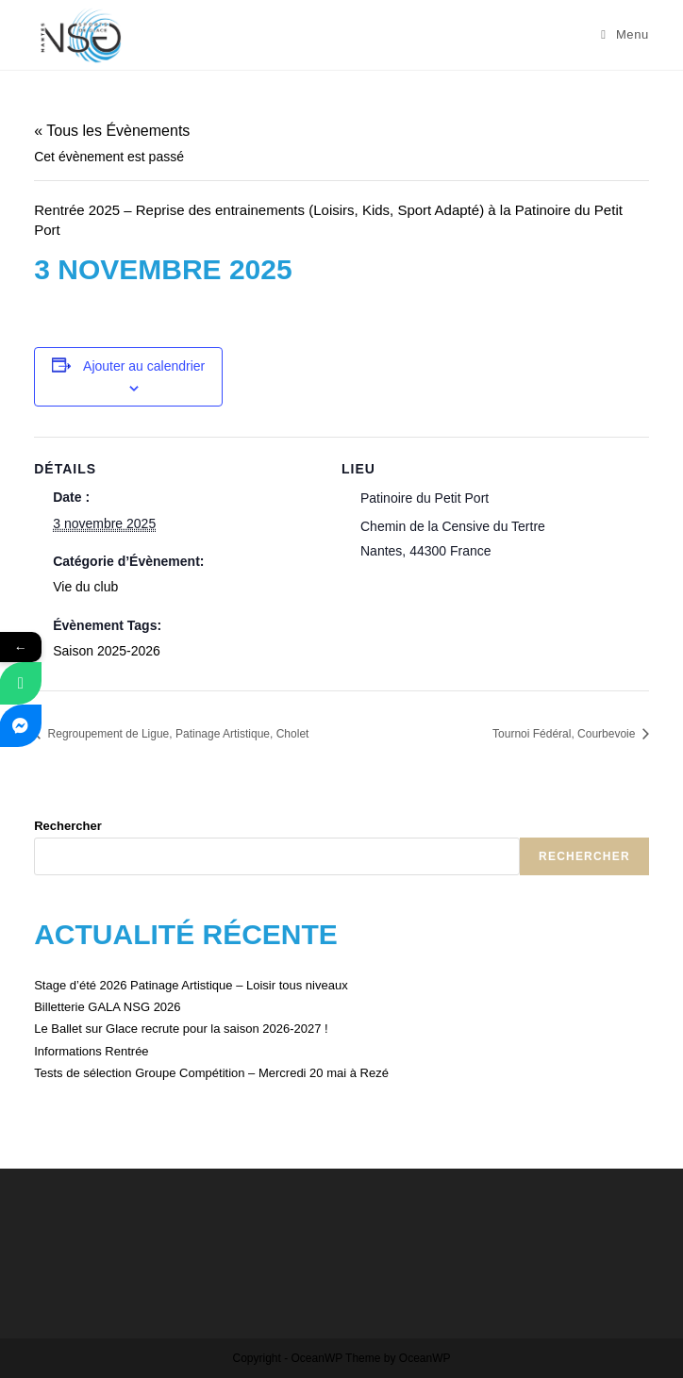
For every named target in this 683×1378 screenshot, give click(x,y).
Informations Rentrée (91, 1051)
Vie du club (85, 586)
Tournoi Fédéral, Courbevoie (565, 733)
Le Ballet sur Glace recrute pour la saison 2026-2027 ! (180, 1028)
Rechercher (68, 826)
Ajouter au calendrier (144, 366)
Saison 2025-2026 (106, 650)
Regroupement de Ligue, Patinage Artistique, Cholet (176, 733)
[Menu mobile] (625, 35)
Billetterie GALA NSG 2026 (107, 1007)
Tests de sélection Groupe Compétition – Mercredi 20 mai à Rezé (211, 1073)
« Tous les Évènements (112, 131)
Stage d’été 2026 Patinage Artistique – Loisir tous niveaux (190, 985)
